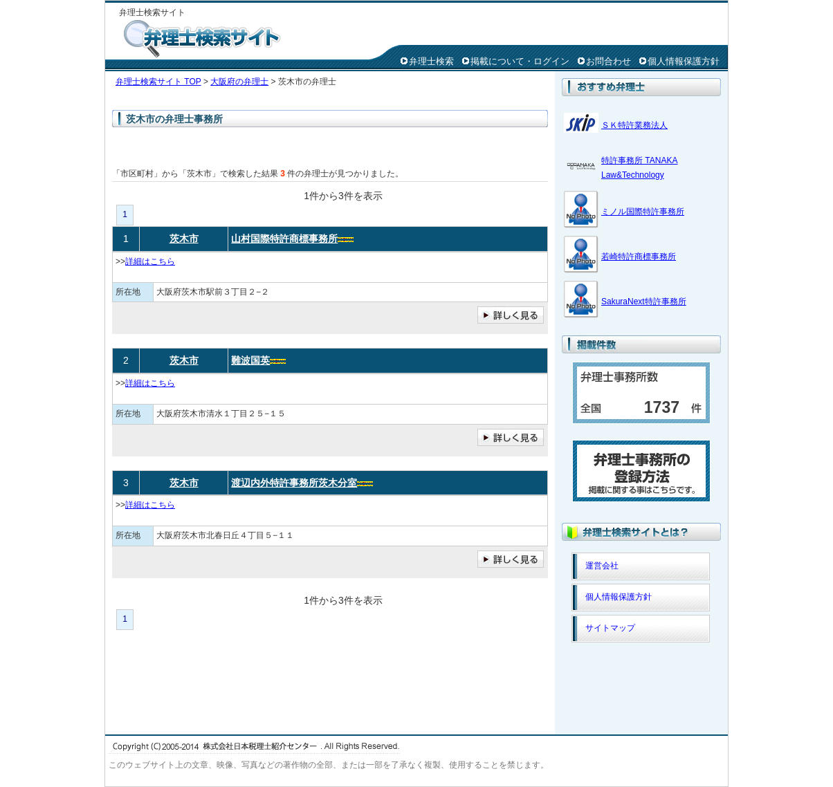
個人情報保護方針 (684, 61)
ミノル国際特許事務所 (642, 211)
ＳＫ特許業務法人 (634, 125)
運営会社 (602, 566)
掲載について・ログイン (519, 61)
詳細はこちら (150, 261)
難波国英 (250, 360)
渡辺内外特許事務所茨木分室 (294, 482)
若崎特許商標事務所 (638, 256)
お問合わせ (608, 61)
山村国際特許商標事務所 (284, 238)
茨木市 (184, 238)
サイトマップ (610, 628)
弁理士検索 (431, 61)
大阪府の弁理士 (239, 81)
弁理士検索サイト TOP (158, 81)
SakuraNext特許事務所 (643, 301)
